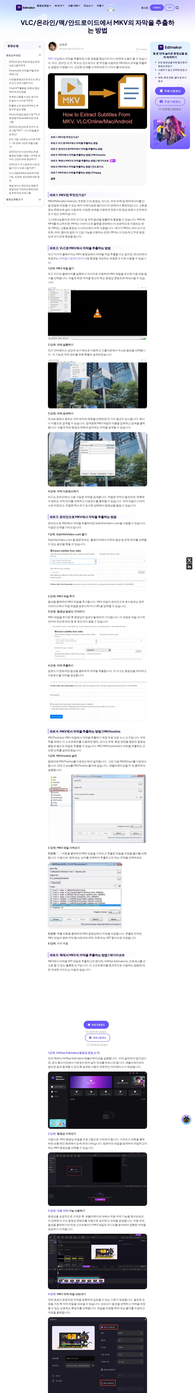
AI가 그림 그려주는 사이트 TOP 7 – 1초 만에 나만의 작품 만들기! (24, 143)
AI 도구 (59, 6)
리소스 (88, 6)
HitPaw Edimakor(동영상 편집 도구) (78, 1052)
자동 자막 (62, 1210)
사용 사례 (74, 6)
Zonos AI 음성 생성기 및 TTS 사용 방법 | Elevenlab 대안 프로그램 (24, 118)
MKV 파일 (53, 58)
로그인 (144, 7)
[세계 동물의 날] (111, 8)
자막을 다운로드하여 (71, 258)
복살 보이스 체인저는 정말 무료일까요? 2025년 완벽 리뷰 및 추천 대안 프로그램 (23, 189)
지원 (100, 6)
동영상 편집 (44, 6)
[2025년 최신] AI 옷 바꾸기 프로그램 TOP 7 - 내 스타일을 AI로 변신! (24, 130)
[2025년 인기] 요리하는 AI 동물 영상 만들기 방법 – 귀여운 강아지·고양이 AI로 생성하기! (24, 155)
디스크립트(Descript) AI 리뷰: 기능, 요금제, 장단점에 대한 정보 (24, 176)
